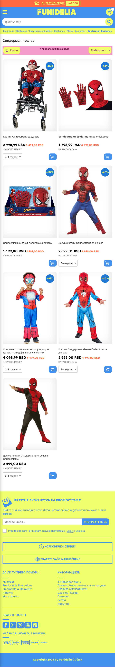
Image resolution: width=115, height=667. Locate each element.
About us (63, 604)
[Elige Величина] (12, 157)
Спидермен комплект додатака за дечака (27, 243)
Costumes (21, 31)
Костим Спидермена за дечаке (21, 137)
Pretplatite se (95, 522)
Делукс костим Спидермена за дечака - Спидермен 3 (26, 457)
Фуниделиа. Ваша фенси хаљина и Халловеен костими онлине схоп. (56, 12)
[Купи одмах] (53, 157)
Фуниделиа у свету (69, 582)
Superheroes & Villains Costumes (47, 31)
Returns (8, 593)
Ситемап (63, 596)
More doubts (11, 596)
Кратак (14, 50)
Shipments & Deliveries (17, 589)
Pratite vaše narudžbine (57, 559)
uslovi (70, 531)
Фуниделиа (8, 31)
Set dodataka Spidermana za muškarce (83, 137)
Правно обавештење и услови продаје (82, 585)
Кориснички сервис (57, 547)
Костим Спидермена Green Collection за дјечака (83, 351)
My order (8, 582)
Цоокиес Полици (68, 593)
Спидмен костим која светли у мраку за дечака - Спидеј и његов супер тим (26, 351)
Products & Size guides (17, 585)
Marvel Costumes (76, 31)
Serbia (62, 600)
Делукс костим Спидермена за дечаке (81, 243)
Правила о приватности (72, 589)
